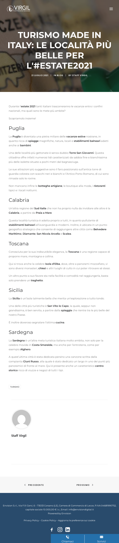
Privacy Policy (31, 520)
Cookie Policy (48, 520)
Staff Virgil (80, 75)
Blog (60, 75)
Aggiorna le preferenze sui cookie (76, 520)
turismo (14, 387)
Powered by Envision (59, 513)
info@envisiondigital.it (81, 509)
